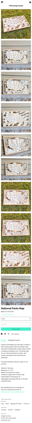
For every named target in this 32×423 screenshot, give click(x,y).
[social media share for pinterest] (9, 334)
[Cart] (30, 2)
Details (3, 340)
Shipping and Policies (16, 403)
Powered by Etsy (5, 420)
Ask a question (15, 334)
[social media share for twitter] (5, 334)
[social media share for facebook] (2, 334)
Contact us (26, 403)
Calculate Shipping (7, 315)
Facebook (4, 410)
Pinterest (10, 410)
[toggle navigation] (2, 2)
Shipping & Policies (14, 340)
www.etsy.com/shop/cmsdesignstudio (13, 392)
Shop (2, 403)
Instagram (17, 410)
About (7, 403)
